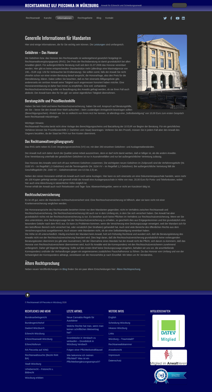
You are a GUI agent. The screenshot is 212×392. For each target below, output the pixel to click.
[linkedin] (183, 17)
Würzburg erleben (34, 377)
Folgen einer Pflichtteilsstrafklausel (85, 349)
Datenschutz (114, 360)
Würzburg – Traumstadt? (121, 339)
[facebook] (171, 17)
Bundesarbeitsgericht (36, 317)
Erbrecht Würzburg (34, 333)
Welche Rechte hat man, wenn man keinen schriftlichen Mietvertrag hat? (85, 329)
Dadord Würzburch (35, 328)
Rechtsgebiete (85, 18)
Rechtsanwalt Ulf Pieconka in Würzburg (44, 302)
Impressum (114, 355)
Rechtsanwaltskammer (120, 344)
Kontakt (109, 18)
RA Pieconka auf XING (37, 349)
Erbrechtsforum (33, 344)
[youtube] (177, 17)
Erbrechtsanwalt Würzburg (38, 339)
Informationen (64, 18)
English (112, 317)
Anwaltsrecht (115, 349)
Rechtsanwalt (33, 18)
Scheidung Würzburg (119, 322)
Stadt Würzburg (33, 364)
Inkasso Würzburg (117, 328)
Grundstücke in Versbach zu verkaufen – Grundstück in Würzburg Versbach (81, 341)
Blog (99, 18)
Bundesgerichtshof (34, 322)
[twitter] (165, 17)
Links (111, 333)
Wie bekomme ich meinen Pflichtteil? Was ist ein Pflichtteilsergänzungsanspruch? (83, 358)
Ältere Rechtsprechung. (129, 269)
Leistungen (100, 44)
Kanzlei (48, 18)
